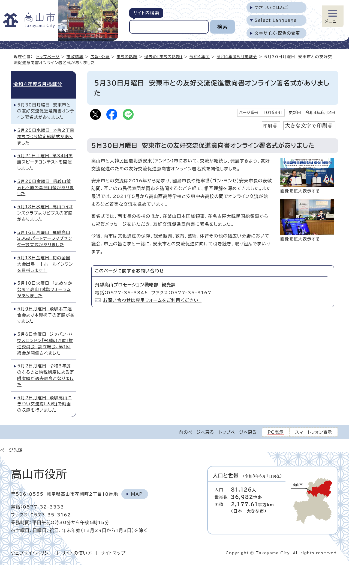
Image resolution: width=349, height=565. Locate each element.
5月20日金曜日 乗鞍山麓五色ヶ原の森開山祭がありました (45, 187)
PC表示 (276, 432)
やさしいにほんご (271, 7)
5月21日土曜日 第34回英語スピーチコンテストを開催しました (45, 162)
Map (137, 494)
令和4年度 (199, 57)
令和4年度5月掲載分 (237, 57)
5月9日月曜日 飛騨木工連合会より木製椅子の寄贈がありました (45, 315)
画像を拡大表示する (300, 191)
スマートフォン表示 (313, 432)
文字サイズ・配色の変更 (277, 33)
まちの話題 (127, 57)
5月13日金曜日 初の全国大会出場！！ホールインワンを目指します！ (45, 264)
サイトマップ (113, 553)
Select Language (276, 20)
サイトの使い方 (77, 553)
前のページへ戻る (196, 432)
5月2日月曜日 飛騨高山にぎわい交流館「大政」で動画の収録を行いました (44, 404)
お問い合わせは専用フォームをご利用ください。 (152, 300)
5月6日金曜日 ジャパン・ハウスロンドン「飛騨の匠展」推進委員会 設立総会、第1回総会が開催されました (45, 343)
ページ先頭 (11, 450)
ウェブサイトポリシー (32, 553)
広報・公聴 (100, 57)
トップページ (48, 57)
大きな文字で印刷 (306, 125)
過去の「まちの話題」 (163, 57)
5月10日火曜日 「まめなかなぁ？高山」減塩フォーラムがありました (44, 289)
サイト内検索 (146, 13)
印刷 (267, 126)
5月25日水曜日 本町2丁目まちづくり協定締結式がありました (45, 136)
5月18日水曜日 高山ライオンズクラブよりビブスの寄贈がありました (45, 213)
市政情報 (75, 57)
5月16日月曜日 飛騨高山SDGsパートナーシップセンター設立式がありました (44, 238)
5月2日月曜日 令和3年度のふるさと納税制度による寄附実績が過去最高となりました (45, 375)
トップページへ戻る (238, 432)
